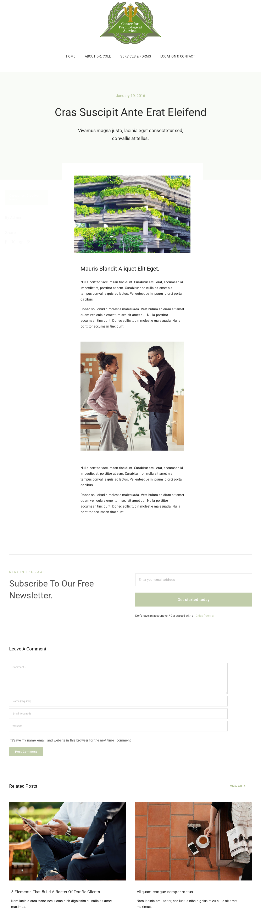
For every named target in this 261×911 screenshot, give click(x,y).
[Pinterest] (31, 242)
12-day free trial (204, 617)
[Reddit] (23, 242)
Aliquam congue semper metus (165, 891)
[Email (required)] (118, 715)
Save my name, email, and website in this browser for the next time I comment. (72, 742)
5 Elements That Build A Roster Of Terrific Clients (55, 891)
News (16, 199)
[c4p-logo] (130, 4)
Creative (35, 195)
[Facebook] (8, 242)
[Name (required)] (118, 703)
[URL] (118, 728)
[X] (16, 242)
